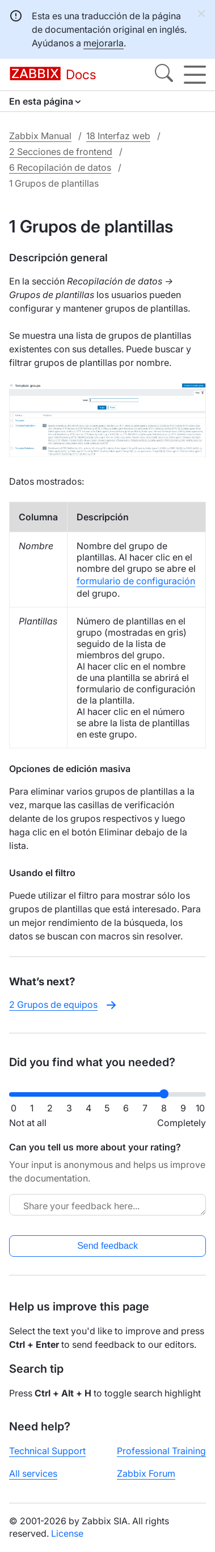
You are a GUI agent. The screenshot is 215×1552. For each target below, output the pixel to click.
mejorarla (103, 43)
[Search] (164, 74)
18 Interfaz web (118, 135)
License (67, 1533)
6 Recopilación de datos (60, 167)
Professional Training (161, 1450)
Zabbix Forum (146, 1473)
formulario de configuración (136, 581)
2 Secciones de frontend (60, 151)
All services (33, 1473)
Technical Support (47, 1450)
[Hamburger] (195, 75)
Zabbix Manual (40, 135)
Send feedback (107, 1246)
